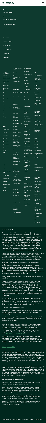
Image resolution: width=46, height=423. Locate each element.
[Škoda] (8, 3)
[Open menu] (43, 3)
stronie (19, 402)
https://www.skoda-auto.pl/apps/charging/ (16, 333)
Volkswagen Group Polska (8, 347)
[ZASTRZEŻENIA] (23, 319)
